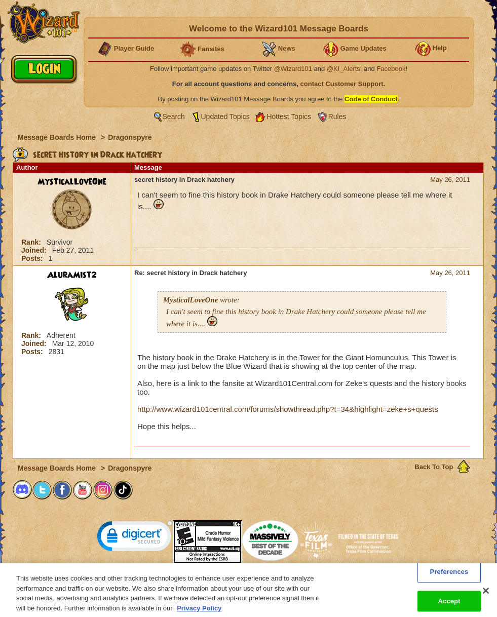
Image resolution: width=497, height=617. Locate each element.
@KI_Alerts (343, 68)
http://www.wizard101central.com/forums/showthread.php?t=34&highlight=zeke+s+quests (287, 409)
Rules (337, 116)
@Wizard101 (293, 68)
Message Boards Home (58, 137)
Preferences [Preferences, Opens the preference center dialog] (449, 577)
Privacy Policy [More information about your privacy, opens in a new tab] (199, 612)
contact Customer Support (342, 84)
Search (174, 116)
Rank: (32, 242)
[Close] (486, 596)
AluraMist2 (72, 275)
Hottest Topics (288, 116)
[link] (135, 538)
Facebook (390, 68)
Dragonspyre (129, 137)
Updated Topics (225, 116)
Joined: (35, 250)
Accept (449, 606)
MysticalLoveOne (71, 182)
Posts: (33, 258)
